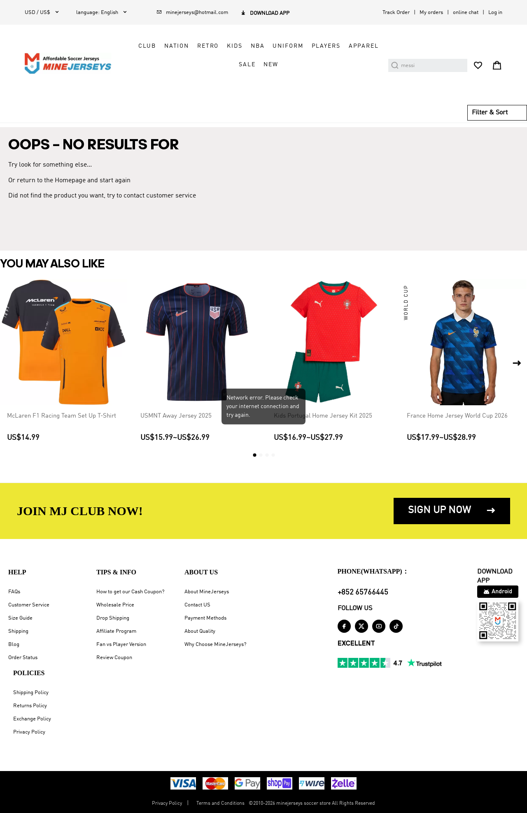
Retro (208, 46)
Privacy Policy (29, 732)
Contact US (197, 605)
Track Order (396, 12)
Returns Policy (30, 705)
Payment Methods (205, 618)
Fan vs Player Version (121, 644)
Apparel (364, 46)
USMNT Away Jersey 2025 (176, 416)
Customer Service (28, 605)
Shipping (18, 631)
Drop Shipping (112, 618)
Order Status (22, 657)
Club (147, 46)
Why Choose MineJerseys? (215, 644)
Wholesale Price (115, 605)
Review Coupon (114, 657)
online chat (465, 12)
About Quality (199, 631)
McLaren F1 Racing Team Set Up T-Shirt (61, 416)
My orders (431, 12)
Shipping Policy (31, 692)
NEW (271, 64)
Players (326, 46)
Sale (247, 64)
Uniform (288, 46)
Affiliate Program (116, 631)
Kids (234, 46)
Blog (13, 644)
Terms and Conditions (220, 803)
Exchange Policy (32, 719)
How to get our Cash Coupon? (130, 592)
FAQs (14, 592)
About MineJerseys (206, 592)
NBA (258, 46)
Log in (495, 12)
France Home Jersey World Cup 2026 (457, 416)
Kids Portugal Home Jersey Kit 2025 (323, 416)
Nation (176, 46)
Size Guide (20, 618)
